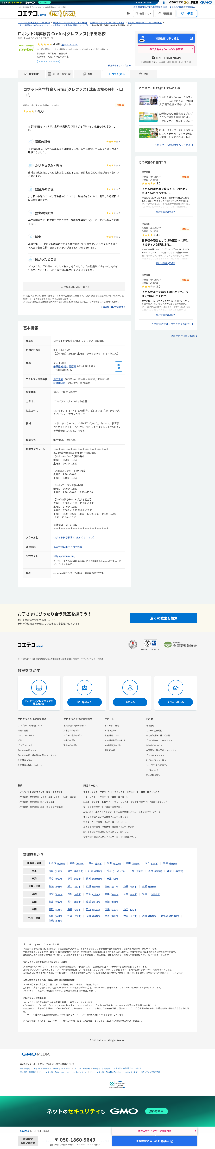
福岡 (51, 915)
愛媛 (88, 901)
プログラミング (25, 745)
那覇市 (59, 920)
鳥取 (51, 909)
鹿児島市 (174, 916)
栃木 (69, 870)
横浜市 (179, 871)
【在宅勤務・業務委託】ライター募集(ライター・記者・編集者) (47, 796)
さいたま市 (119, 871)
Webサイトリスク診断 (101, 1069)
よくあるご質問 (112, 725)
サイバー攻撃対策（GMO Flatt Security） (106, 1072)
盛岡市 (98, 863)
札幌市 (61, 863)
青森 (72, 863)
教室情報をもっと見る (118, 65)
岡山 (88, 909)
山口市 (133, 909)
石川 (88, 886)
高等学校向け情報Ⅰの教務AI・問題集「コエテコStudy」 (109, 826)
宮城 (109, 863)
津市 (116, 878)
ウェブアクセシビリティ (157, 765)
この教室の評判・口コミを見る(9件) (171, 324)
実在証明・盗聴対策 (28, 1072)
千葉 (132, 870)
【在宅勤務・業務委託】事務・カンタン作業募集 (40, 806)
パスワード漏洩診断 (82, 1069)
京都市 (77, 894)
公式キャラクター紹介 (156, 760)
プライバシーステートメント (159, 740)
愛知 (88, 878)
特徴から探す (70, 740)
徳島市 (59, 901)
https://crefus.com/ (64, 556)
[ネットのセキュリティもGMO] (26, 2)
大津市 (59, 894)
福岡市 (59, 916)
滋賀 (51, 894)
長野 (144, 886)
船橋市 (64, 366)
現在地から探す (71, 745)
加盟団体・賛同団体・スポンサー (161, 750)
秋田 (128, 863)
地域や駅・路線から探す (75, 725)
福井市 (115, 886)
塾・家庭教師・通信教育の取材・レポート (37, 755)
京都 (69, 894)
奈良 (125, 894)
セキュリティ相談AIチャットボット (127, 1068)
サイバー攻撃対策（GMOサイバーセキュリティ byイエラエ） (63, 1072)
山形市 (154, 863)
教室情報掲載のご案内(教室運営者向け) (150, 7)
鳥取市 (59, 909)
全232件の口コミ (70, 44)
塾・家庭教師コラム (27, 750)
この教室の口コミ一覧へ (74, 286)
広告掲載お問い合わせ (115, 740)
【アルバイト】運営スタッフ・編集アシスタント (40, 791)
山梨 (125, 886)
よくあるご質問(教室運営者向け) (183, 7)
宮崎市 (152, 916)
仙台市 (117, 863)
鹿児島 (164, 915)
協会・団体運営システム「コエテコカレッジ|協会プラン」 (110, 836)
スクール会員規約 (154, 730)
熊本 (107, 915)
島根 (69, 909)
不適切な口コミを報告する (113, 306)
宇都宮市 (78, 871)
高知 (107, 901)
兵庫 (107, 894)
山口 (125, 909)
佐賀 (69, 915)
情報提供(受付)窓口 (113, 745)
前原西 (72, 366)
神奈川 (170, 870)
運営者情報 (110, 750)
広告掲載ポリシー (154, 775)
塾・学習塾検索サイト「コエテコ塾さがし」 (103, 806)
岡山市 (96, 909)
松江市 (77, 909)
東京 (150, 870)
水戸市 (59, 871)
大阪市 (96, 894)
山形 (146, 863)
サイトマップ (152, 770)
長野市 (152, 886)
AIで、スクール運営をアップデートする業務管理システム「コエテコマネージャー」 (122, 811)
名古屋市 (97, 878)
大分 (125, 915)
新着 (20, 740)
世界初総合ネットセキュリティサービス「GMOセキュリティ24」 (45, 1069)
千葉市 (139, 871)
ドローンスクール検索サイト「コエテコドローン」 (106, 796)
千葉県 (57, 366)
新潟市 (59, 886)
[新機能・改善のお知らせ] (128, 13)
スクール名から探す (73, 735)
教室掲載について (113, 735)
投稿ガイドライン (154, 745)
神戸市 (115, 894)
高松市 (77, 901)
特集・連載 (23, 730)
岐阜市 (59, 878)
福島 (165, 863)
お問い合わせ (111, 730)
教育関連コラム (25, 760)
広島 (107, 909)
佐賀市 (77, 916)
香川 (69, 901)
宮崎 (144, 915)
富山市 (77, 886)
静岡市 (77, 878)
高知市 (115, 901)
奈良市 (133, 894)
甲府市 (133, 886)
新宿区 (158, 871)
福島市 (173, 863)
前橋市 (98, 871)
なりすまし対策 (131, 1072)
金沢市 (96, 886)
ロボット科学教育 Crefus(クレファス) (73, 537)
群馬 (90, 870)
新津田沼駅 (59, 382)
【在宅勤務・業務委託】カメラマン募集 (36, 801)
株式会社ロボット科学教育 (67, 546)
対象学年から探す (72, 730)
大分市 (133, 916)
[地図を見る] (118, 366)
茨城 (51, 870)
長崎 (88, 915)
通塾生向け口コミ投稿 (183, 336)
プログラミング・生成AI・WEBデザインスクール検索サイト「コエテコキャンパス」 (122, 791)
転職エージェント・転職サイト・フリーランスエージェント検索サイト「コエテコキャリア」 (126, 801)
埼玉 (109, 870)
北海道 (52, 863)
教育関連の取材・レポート (30, 765)
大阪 (88, 894)
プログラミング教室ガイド (30, 725)
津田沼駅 (58, 379)
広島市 (115, 909)
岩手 (90, 863)
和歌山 (145, 894)
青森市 (80, 863)
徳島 (51, 901)
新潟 (51, 886)
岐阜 (51, 878)
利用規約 (150, 725)
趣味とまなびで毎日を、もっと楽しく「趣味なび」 (107, 831)
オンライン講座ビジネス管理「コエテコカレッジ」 (107, 816)
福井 (107, 886)
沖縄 (51, 920)
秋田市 (136, 863)
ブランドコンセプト (155, 755)
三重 (109, 878)
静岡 (69, 878)
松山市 (96, 901)
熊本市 (115, 916)
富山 (69, 886)
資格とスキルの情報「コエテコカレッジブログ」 (106, 821)
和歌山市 (155, 894)
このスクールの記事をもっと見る (173, 145)
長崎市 (96, 916)
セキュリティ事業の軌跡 (150, 1072)
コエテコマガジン (26, 735)
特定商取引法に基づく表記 (158, 735)
